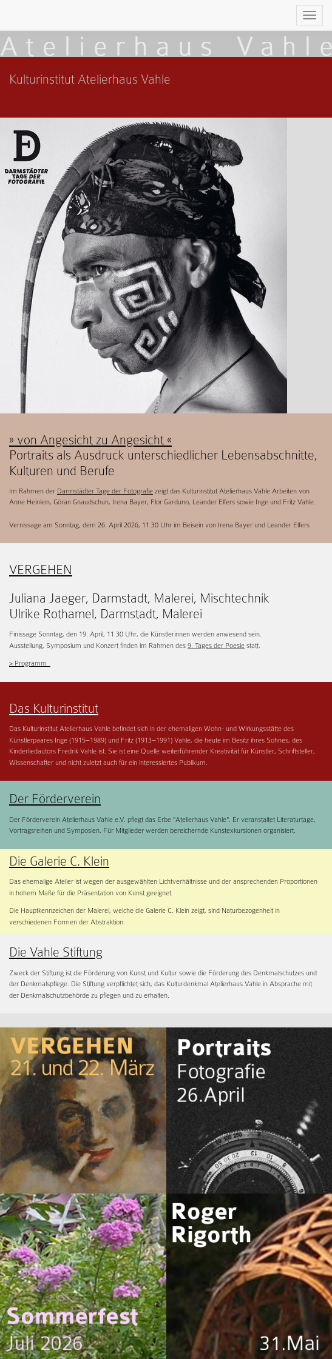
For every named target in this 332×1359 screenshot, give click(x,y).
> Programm (29, 663)
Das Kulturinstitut (53, 708)
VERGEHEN (40, 570)
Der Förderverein (55, 799)
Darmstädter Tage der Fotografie (105, 491)
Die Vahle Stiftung (56, 952)
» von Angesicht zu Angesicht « (90, 440)
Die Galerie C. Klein (59, 861)
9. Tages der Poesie (216, 645)
